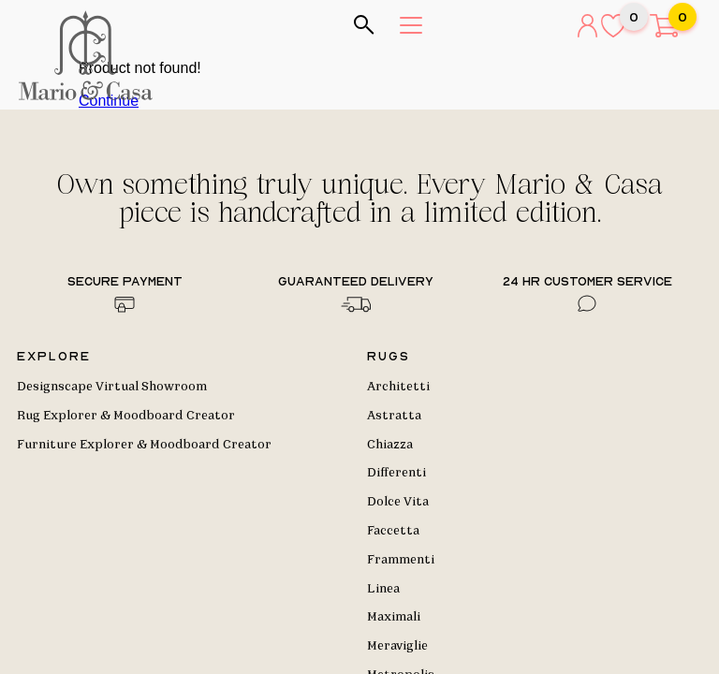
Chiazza (390, 444)
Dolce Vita (398, 501)
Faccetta (393, 530)
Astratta (394, 415)
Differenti (396, 472)
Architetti (398, 386)
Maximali (393, 616)
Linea (383, 588)
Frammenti (400, 559)
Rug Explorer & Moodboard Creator (126, 415)
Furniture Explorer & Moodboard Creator (144, 444)
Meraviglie (397, 645)
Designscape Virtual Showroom (112, 386)
